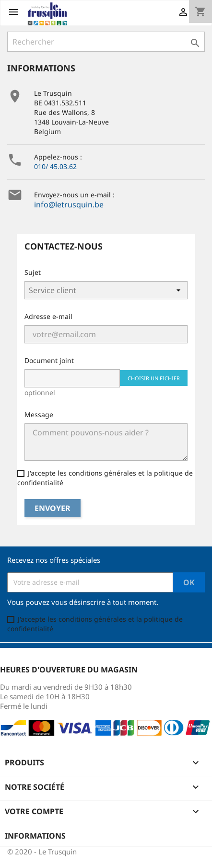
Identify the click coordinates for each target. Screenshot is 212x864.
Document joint (49, 360)
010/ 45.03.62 (55, 166)
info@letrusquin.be (69, 204)
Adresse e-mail (48, 316)
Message (38, 414)
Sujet (32, 272)
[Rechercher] (106, 42)
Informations (35, 835)
